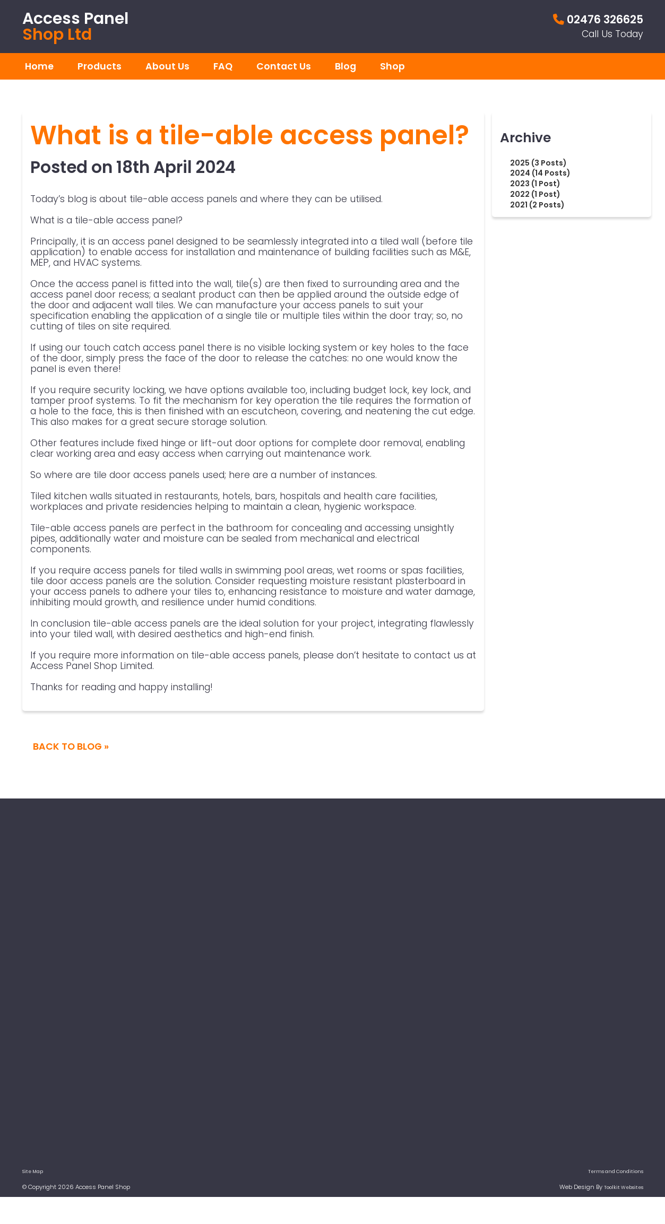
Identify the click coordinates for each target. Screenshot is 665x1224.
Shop (392, 66)
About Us (167, 66)
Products (99, 66)
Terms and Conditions (615, 1171)
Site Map (32, 1171)
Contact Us (283, 66)
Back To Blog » (71, 746)
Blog (345, 66)
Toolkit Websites (623, 1187)
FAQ (222, 66)
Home (39, 66)
